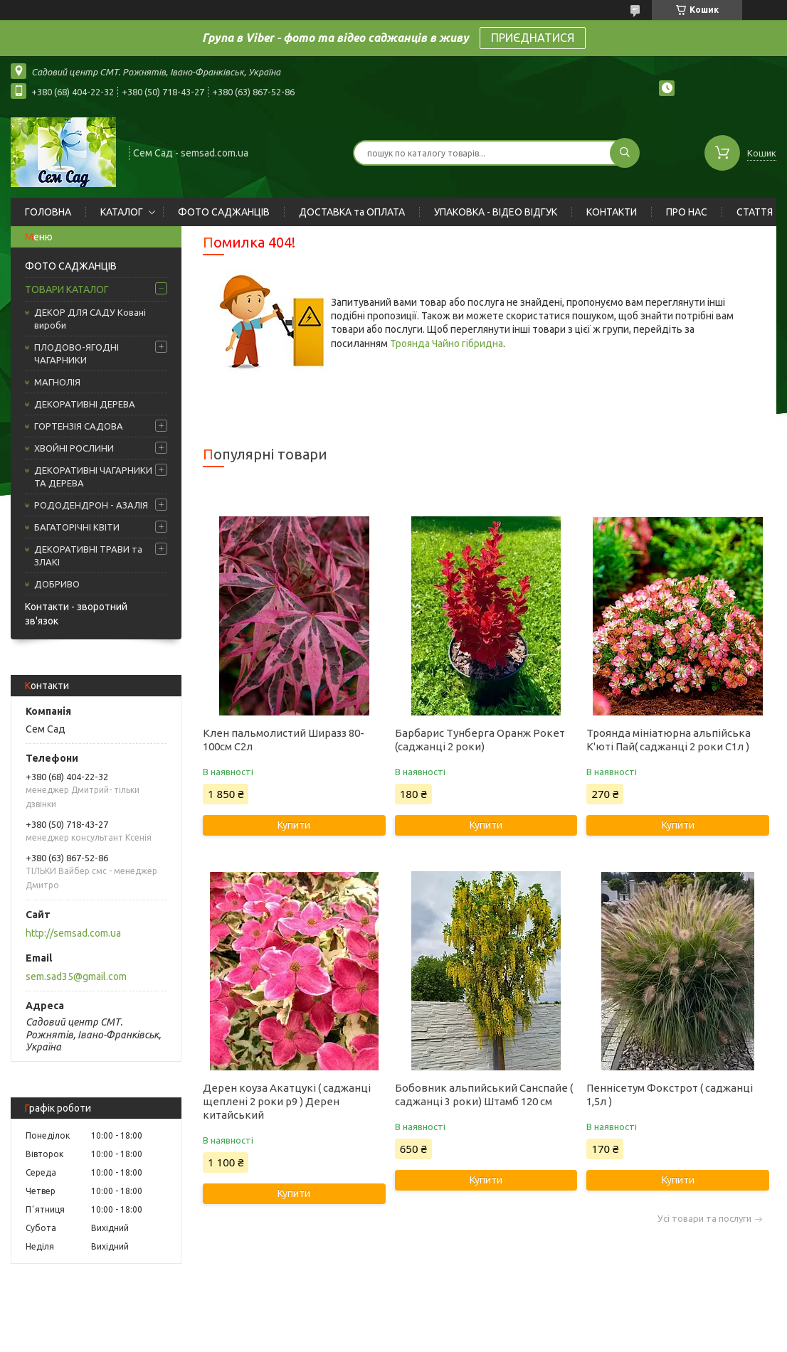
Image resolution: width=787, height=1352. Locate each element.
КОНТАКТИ (611, 212)
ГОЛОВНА (48, 212)
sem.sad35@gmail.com (76, 976)
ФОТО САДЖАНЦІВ (224, 212)
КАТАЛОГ (121, 212)
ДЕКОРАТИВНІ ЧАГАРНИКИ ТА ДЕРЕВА (93, 476)
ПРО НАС (686, 212)
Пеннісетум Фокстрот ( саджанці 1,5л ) (669, 1094)
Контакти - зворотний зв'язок (76, 614)
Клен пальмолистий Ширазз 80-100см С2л (283, 739)
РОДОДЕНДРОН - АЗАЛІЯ (91, 505)
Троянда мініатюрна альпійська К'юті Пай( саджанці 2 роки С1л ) (668, 739)
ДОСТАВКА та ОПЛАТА (352, 212)
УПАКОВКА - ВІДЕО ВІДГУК (495, 212)
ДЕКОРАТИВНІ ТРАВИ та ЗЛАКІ (88, 555)
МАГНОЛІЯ (57, 382)
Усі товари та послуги (704, 1218)
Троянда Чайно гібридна (446, 343)
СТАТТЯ (754, 212)
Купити (294, 825)
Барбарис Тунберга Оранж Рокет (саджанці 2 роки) (480, 739)
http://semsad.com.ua (73, 933)
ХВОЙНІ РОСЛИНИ (74, 448)
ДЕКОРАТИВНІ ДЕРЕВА (84, 404)
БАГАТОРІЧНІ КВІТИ (77, 527)
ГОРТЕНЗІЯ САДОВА (78, 426)
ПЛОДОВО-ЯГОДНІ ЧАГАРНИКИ (76, 353)
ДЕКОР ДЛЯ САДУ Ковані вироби (90, 318)
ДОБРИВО (57, 584)
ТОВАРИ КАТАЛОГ (67, 289)
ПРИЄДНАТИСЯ (532, 37)
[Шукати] (625, 153)
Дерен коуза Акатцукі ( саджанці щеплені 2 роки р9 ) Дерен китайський (287, 1101)
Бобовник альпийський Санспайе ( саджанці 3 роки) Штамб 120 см (484, 1094)
